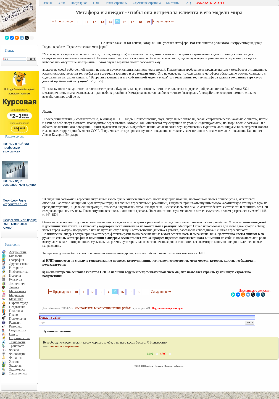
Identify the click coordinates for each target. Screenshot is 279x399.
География (16, 260)
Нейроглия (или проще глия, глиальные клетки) (20, 223)
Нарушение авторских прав (167, 308)
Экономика (17, 369)
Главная (47, 3)
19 (148, 22)
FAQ (188, 3)
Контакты (172, 3)
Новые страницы (115, 3)
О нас (61, 3)
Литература (17, 283)
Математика (17, 291)
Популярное (79, 3)
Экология (15, 365)
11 (86, 22)
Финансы (15, 358)
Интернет (16, 267)
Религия (14, 322)
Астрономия (18, 252)
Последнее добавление (173, 366)
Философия (17, 354)
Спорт (13, 334)
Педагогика (17, 307)
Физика (14, 350)
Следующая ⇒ (163, 21)
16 (124, 22)
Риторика (15, 326)
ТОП (96, 3)
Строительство (19, 338)
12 (94, 22)
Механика (16, 299)
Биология (15, 256)
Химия (14, 361)
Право (13, 314)
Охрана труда (18, 303)
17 (132, 22)
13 (102, 22)
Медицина (16, 295)
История (15, 275)
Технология (17, 342)
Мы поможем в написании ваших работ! (102, 308)
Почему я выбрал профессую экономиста (16, 147)
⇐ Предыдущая (63, 21)
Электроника (18, 373)
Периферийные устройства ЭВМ (15, 202)
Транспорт (16, 346)
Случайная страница (147, 3)
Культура (15, 279)
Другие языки (18, 264)
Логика (14, 287)
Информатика (18, 271)
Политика (16, 311)
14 (110, 22)
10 (78, 22)
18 (140, 22)
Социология (17, 330)
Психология (17, 318)
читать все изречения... (65, 346)
